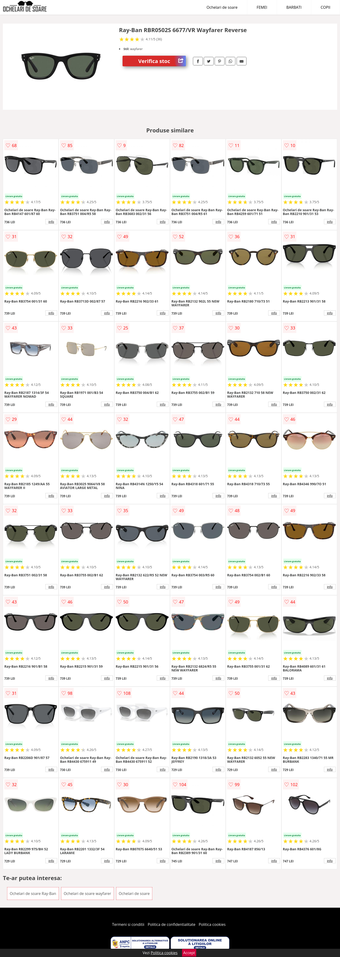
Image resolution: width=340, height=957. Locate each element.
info (51, 221)
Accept (189, 952)
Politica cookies (212, 924)
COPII (325, 7)
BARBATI (294, 7)
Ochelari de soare (222, 7)
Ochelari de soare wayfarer (87, 893)
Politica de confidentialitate (172, 924)
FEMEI (262, 7)
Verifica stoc (162, 61)
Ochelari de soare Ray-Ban (33, 893)
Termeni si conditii (128, 924)
